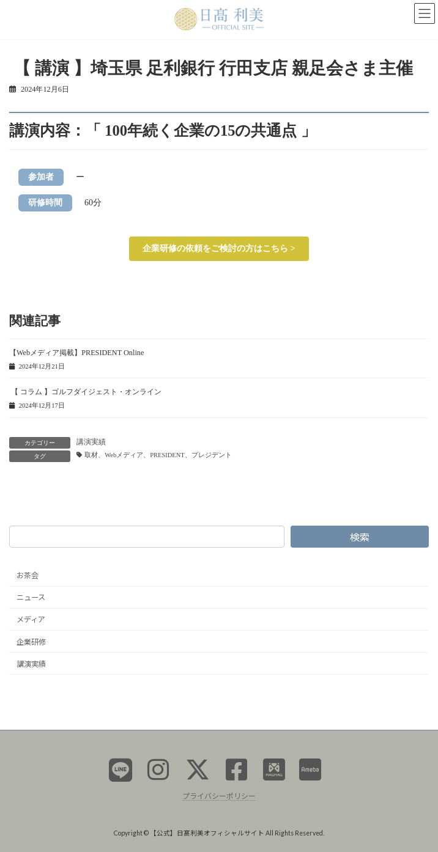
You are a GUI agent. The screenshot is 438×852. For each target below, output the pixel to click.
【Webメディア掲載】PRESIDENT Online (76, 352)
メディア (31, 620)
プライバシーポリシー (219, 796)
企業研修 (31, 642)
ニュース (31, 598)
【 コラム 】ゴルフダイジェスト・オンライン (85, 391)
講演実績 (91, 442)
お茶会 (28, 576)
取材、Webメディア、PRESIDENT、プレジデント (158, 455)
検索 (359, 537)
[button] (218, 249)
